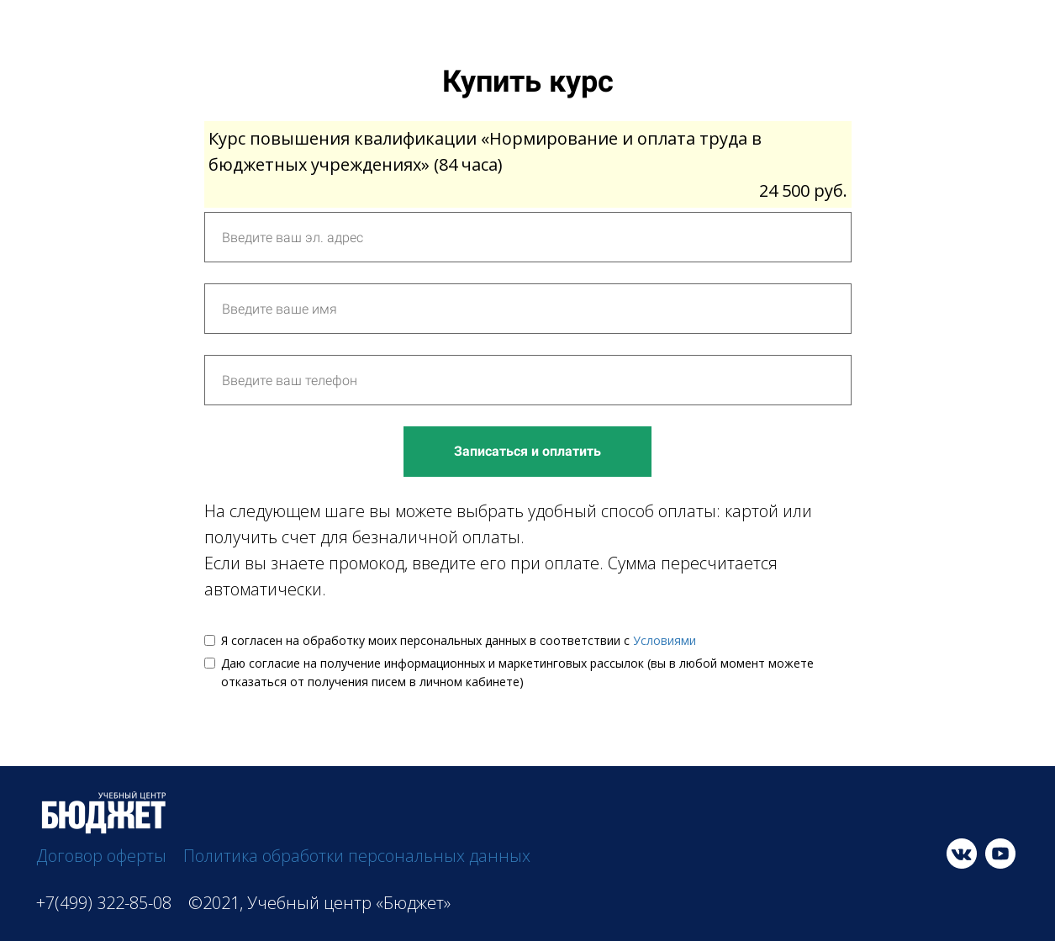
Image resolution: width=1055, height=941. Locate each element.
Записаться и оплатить (527, 451)
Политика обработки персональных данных (356, 855)
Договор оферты (101, 855)
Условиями (664, 640)
